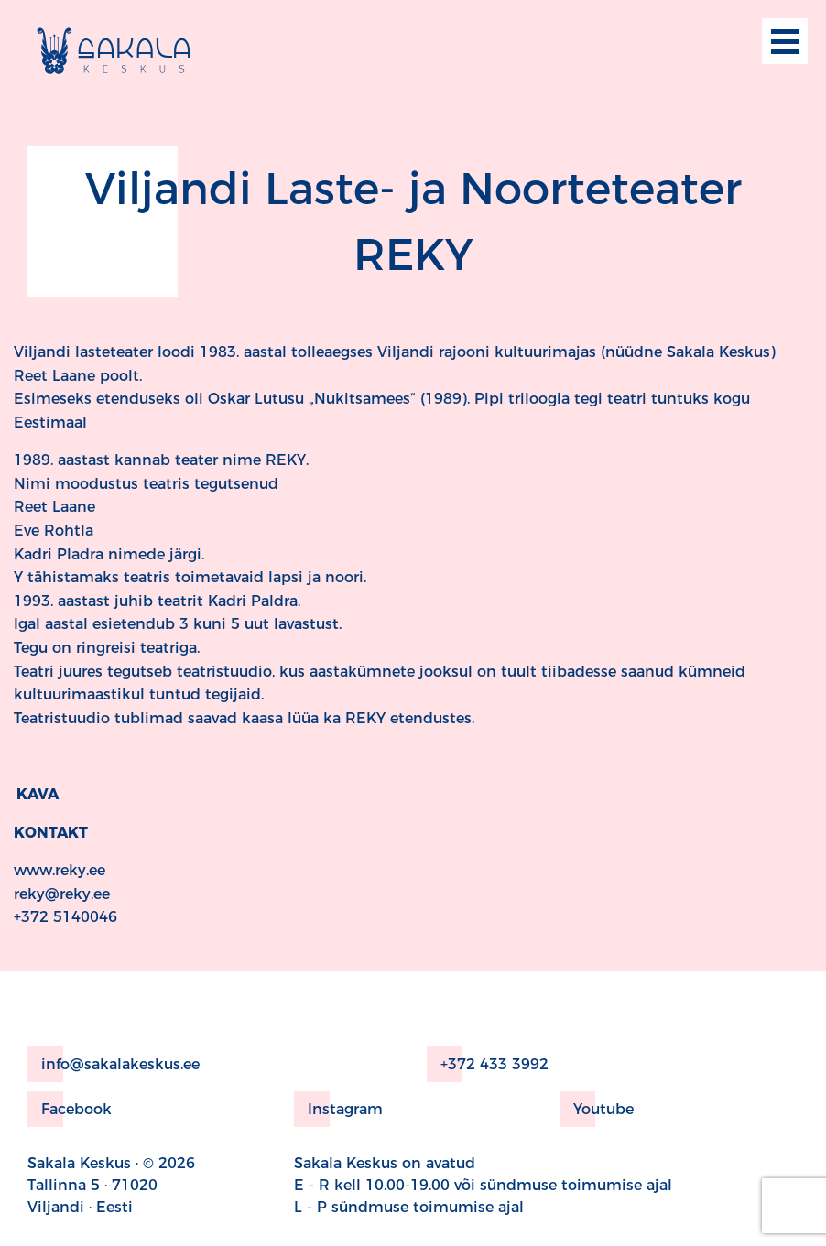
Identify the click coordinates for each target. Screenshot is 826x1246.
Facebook (69, 1109)
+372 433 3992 (488, 1064)
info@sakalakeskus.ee (113, 1064)
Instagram (338, 1109)
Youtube (597, 1109)
